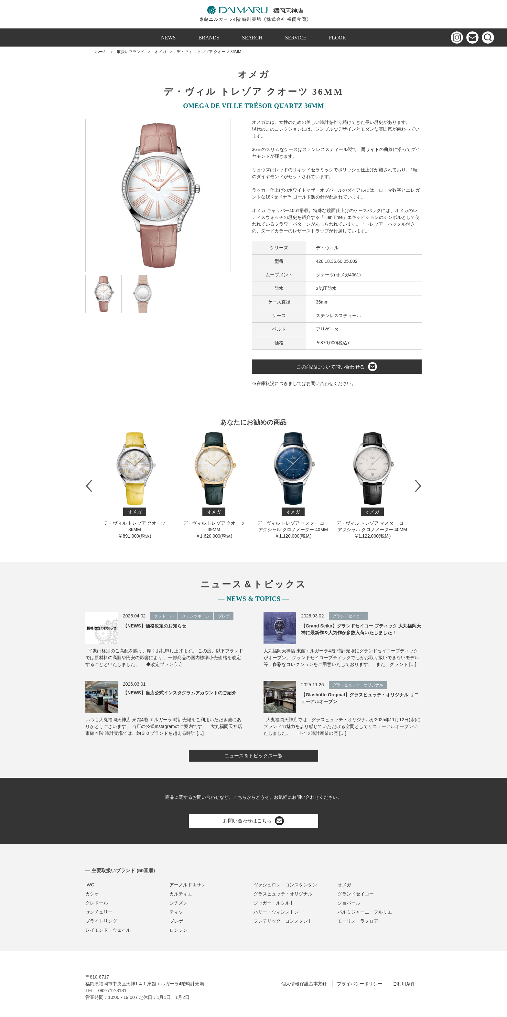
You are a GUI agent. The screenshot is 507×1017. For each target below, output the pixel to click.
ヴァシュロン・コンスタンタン (285, 884)
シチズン (178, 902)
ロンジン (178, 930)
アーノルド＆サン (187, 884)
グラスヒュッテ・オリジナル (282, 893)
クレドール (96, 902)
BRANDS (209, 37)
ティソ (176, 912)
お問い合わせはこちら (253, 820)
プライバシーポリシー (359, 983)
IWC (89, 884)
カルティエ (180, 893)
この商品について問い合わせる (337, 366)
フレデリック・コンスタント (282, 921)
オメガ (160, 51)
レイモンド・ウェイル (108, 930)
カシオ (92, 893)
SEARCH (252, 37)
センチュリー (99, 912)
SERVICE (296, 37)
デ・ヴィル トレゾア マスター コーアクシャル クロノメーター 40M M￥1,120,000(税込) (293, 485)
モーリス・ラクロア (358, 921)
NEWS (168, 37)
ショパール (349, 902)
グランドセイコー (356, 893)
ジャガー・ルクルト (273, 902)
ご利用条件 (404, 983)
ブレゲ (176, 921)
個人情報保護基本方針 (304, 983)
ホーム (101, 51)
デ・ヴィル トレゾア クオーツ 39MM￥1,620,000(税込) (214, 485)
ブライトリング (101, 921)
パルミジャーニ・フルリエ (365, 912)
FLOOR (337, 37)
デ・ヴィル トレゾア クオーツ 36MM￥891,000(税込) (134, 485)
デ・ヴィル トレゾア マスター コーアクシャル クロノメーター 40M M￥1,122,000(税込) (372, 485)
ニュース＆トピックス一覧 (253, 755)
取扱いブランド (130, 51)
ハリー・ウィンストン (276, 912)
